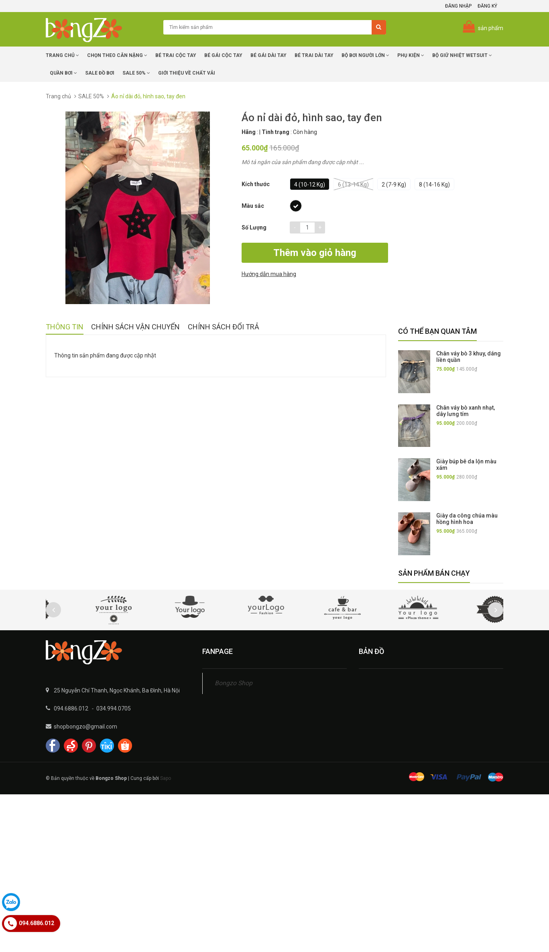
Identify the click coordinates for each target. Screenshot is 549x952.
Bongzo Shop (233, 683)
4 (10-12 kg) (309, 184)
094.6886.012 (71, 708)
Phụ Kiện (410, 55)
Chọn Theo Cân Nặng (117, 55)
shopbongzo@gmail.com (85, 726)
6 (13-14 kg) (353, 184)
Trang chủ (62, 55)
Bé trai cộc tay (175, 55)
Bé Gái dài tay (268, 55)
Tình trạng (275, 132)
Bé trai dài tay (314, 55)
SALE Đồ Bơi (99, 73)
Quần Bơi (63, 73)
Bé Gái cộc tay (223, 55)
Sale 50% (136, 73)
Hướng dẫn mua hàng (419, 253)
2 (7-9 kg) (394, 184)
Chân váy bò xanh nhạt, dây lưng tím (465, 410)
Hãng (249, 132)
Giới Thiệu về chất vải (186, 73)
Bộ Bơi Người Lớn (365, 55)
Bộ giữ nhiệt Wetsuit (462, 55)
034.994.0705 (113, 708)
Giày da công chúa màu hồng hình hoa (467, 518)
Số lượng (254, 227)
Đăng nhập (458, 6)
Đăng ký (487, 6)
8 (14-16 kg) (434, 184)
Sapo (165, 778)
